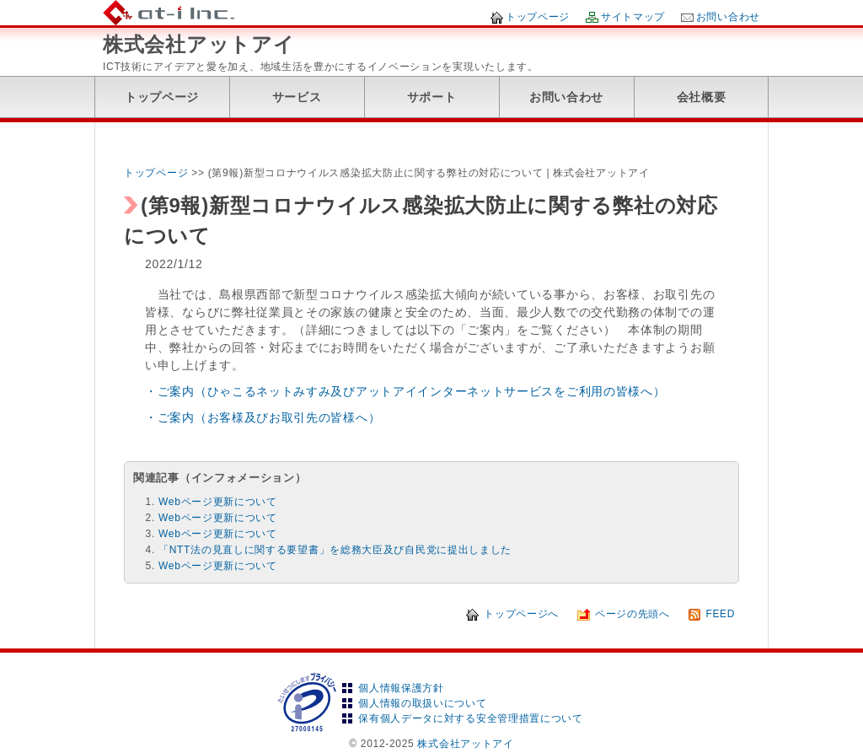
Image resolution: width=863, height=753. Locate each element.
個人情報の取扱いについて (422, 703)
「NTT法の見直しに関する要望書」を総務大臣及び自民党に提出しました (335, 550)
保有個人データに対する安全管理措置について (470, 718)
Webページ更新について (217, 502)
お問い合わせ (728, 17)
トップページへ (521, 614)
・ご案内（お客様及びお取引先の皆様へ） (262, 417)
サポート (432, 97)
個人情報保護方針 (401, 688)
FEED (720, 614)
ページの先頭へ (632, 614)
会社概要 (701, 97)
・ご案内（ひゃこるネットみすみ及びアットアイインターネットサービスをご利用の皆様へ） (405, 391)
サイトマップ (633, 17)
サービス (297, 97)
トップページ (538, 17)
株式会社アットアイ (198, 44)
